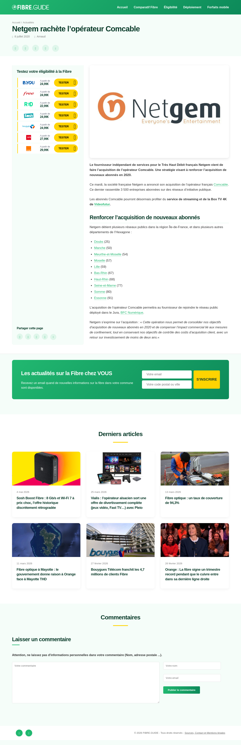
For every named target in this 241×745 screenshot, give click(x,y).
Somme (99, 297)
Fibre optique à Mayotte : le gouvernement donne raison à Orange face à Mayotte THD (42, 579)
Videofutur (107, 209)
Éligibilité (169, 7)
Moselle (100, 265)
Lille (97, 272)
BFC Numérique (134, 318)
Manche (100, 253)
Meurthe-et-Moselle (109, 259)
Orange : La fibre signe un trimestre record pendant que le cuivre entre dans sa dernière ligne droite (194, 579)
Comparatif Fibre (144, 7)
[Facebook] (19, 737)
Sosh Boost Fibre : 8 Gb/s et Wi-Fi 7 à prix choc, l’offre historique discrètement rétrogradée (46, 508)
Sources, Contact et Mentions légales (203, 737)
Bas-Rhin (100, 278)
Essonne (100, 303)
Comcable (97, 189)
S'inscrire (206, 384)
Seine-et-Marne (106, 290)
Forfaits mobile (218, 7)
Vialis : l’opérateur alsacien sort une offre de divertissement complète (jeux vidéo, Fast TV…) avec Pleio (120, 508)
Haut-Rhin (101, 284)
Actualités (29, 22)
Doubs (99, 247)
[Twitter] (28, 737)
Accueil (120, 7)
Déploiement (191, 7)
